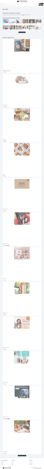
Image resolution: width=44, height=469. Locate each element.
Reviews (12, 461)
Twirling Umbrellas (39, 467)
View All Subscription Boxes (22, 455)
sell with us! (42, 3)
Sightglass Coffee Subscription (6, 70)
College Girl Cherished (5, 382)
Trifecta (4, 174)
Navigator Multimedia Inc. (39, 468)
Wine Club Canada (5, 451)
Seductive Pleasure (5, 243)
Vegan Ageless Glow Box (6, 347)
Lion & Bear (4, 139)
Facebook (31, 461)
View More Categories (22, 32)
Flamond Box (4, 278)
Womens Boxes (2, 461)
